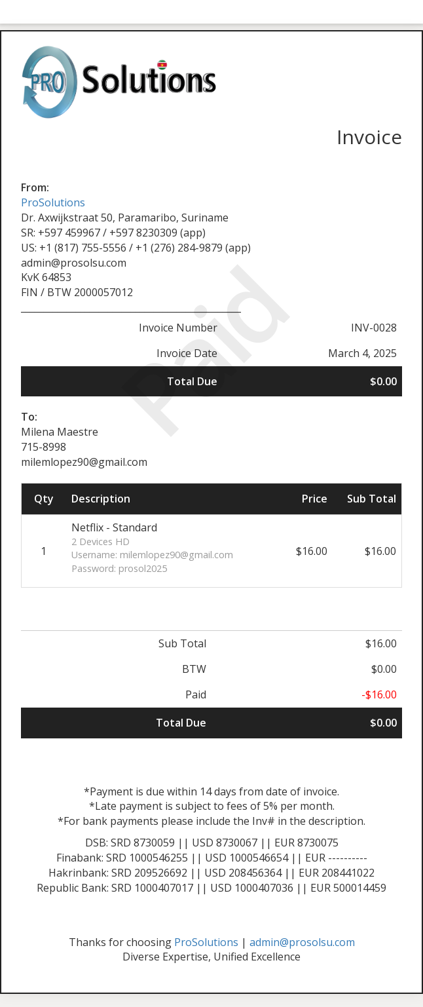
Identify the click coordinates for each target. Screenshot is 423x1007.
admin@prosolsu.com (302, 942)
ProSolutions (53, 202)
